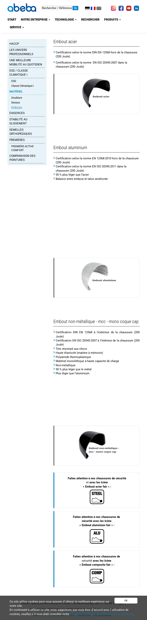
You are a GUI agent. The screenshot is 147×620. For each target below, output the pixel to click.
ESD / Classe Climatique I (18, 72)
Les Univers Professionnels (21, 52)
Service (17, 27)
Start (11, 19)
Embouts (16, 107)
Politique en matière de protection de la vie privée (101, 614)
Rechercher (90, 19)
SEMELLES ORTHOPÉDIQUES (20, 132)
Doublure (16, 97)
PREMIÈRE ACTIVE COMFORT (22, 148)
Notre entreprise (35, 19)
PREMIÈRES (17, 140)
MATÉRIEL (16, 91)
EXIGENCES (17, 113)
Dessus (15, 102)
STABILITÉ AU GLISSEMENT (18, 121)
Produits (112, 19)
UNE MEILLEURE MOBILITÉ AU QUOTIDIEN (25, 62)
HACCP (14, 43)
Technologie (66, 19)
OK (125, 600)
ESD (13, 81)
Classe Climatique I (22, 85)
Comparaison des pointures (22, 158)
